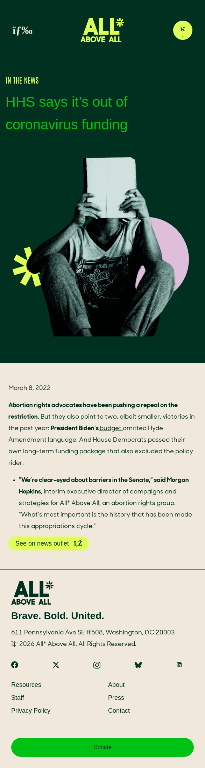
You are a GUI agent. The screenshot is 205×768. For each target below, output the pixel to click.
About (116, 684)
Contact (119, 710)
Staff (17, 697)
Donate (102, 747)
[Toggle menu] (15, 30)
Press (116, 697)
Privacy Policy (30, 710)
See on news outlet (48, 543)
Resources (26, 684)
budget (111, 428)
